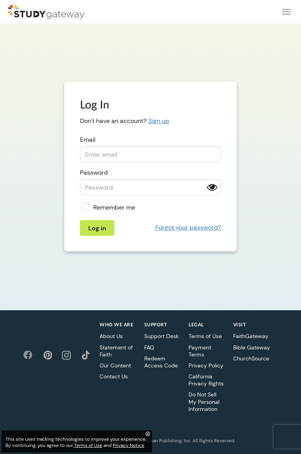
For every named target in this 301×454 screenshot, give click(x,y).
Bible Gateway (251, 347)
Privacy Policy (206, 365)
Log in (97, 228)
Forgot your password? (188, 227)
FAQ (149, 347)
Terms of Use (205, 336)
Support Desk (161, 336)
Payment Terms (200, 351)
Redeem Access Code (161, 362)
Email (88, 140)
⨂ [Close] (147, 433)
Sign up (158, 121)
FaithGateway (250, 336)
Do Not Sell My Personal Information (204, 401)
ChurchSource (251, 358)
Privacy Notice (128, 445)
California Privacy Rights (206, 380)
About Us (111, 336)
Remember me (114, 207)
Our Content (115, 365)
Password (94, 172)
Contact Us (114, 376)
